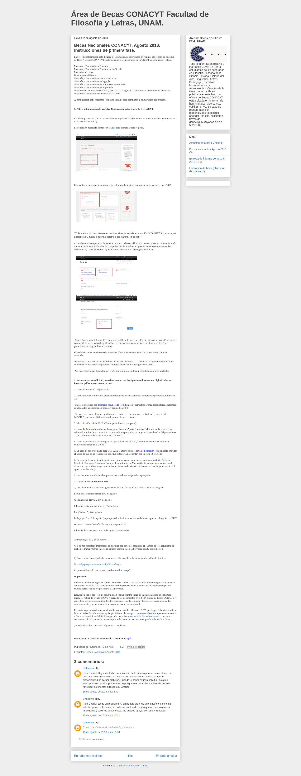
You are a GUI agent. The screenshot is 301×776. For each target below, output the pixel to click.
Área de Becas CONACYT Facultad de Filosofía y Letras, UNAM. (140, 18)
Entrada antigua (166, 755)
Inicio (129, 755)
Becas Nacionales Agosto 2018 (103, 652)
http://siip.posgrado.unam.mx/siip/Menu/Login (97, 564)
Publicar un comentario (91, 739)
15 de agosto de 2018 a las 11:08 (101, 732)
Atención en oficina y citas (204, 142)
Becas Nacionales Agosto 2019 (208, 149)
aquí (107, 613)
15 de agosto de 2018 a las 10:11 (101, 715)
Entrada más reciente (88, 755)
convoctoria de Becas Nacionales (143, 616)
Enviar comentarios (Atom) (133, 765)
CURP (112, 127)
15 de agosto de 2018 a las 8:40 (100, 691)
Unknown (88, 668)
